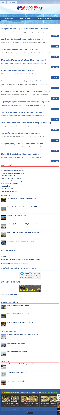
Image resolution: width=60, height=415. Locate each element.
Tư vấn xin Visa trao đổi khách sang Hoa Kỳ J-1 (20, 364)
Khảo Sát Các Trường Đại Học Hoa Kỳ (12, 181)
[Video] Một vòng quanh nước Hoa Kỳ (17, 215)
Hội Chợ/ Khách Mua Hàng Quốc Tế (11, 178)
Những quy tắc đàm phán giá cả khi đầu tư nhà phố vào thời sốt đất (25, 91)
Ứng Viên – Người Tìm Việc (11, 282)
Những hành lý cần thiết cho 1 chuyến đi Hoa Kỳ (20, 241)
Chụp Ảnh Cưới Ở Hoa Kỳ (8, 175)
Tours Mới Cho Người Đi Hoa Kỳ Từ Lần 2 (13, 170)
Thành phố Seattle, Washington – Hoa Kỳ (18, 343)
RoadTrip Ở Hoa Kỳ (7, 186)
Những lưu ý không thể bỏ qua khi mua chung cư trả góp (22, 143)
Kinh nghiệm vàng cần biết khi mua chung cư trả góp (20, 133)
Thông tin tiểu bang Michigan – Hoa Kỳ (18, 305)
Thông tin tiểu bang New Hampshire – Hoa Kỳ (20, 322)
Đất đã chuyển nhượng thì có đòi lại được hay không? (20, 49)
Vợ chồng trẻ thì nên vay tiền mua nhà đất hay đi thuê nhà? (22, 39)
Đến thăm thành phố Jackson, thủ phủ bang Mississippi (23, 232)
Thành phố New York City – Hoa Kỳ (17, 351)
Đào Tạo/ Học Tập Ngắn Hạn (9, 191)
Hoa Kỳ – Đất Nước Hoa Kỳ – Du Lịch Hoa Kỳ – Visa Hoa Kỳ (32, 409)
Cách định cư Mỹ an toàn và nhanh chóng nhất (14, 263)
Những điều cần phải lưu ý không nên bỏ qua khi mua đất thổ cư (24, 29)
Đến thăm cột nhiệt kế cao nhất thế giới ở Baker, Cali (22, 224)
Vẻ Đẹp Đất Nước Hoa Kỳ (45, 18)
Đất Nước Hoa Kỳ (8, 18)
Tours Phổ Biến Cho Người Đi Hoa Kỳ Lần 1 (13, 168)
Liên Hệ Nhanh (11, 2)
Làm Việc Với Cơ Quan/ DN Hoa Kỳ (11, 183)
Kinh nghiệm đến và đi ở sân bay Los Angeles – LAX (22, 207)
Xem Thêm (55, 35)
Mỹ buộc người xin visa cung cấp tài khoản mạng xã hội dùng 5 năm (20, 259)
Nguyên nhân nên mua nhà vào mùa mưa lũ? (17, 70)
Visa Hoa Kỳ (24, 22)
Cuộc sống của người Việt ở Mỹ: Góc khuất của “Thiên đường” (19, 268)
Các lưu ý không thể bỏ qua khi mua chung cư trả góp (20, 154)
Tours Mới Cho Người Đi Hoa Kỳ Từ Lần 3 (13, 173)
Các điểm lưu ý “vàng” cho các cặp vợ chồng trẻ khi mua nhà (23, 60)
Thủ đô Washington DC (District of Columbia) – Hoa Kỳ (22, 334)
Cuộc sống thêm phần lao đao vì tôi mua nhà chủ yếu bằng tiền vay (25, 102)
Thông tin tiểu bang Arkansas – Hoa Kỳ (18, 313)
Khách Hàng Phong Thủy (11, 295)
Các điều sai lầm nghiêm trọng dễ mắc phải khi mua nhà (21, 112)
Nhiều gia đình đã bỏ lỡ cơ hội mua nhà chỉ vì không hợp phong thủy (26, 123)
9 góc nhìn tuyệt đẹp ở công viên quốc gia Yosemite (21, 198)
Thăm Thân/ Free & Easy (8, 188)
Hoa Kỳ (3, 2)
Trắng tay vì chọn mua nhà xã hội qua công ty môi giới (21, 81)
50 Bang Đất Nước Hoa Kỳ (27, 18)
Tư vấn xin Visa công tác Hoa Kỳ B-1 (17, 372)
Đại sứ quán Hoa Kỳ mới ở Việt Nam (17, 381)
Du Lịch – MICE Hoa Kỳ (10, 22)
